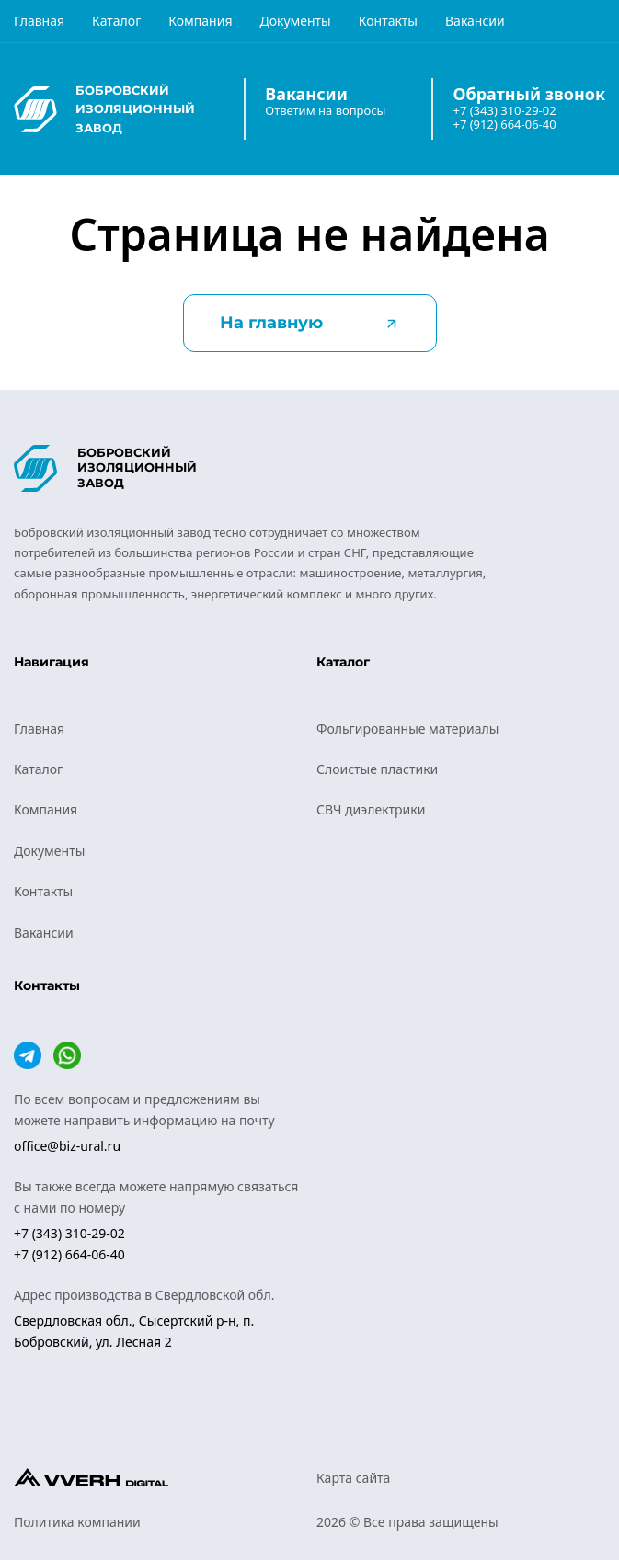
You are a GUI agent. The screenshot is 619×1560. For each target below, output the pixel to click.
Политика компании (77, 1522)
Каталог (116, 20)
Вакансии (475, 20)
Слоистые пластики (377, 769)
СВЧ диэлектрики (370, 809)
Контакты (388, 20)
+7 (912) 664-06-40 (504, 125)
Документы (294, 20)
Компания (200, 20)
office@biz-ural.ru (67, 1146)
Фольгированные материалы (407, 728)
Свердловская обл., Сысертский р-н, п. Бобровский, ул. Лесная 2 (134, 1330)
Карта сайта (353, 1477)
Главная (39, 20)
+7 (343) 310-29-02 (504, 111)
